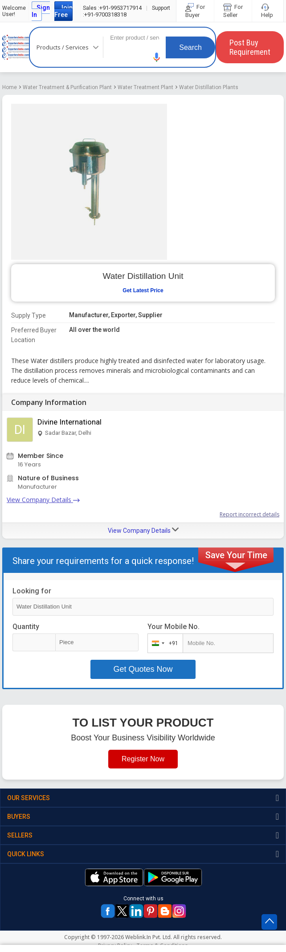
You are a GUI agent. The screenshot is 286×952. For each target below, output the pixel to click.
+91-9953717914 (112, 7)
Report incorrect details (249, 514)
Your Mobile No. (173, 626)
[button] (157, 57)
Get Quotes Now (142, 669)
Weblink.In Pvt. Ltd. (148, 937)
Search (190, 47)
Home (9, 87)
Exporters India (15, 47)
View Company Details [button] (143, 530)
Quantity (25, 626)
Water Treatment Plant (145, 87)
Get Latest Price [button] (143, 290)
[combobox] (163, 643)
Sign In (41, 11)
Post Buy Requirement (249, 47)
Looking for (31, 591)
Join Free (63, 11)
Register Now (143, 759)
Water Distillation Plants (208, 87)
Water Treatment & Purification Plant (67, 87)
